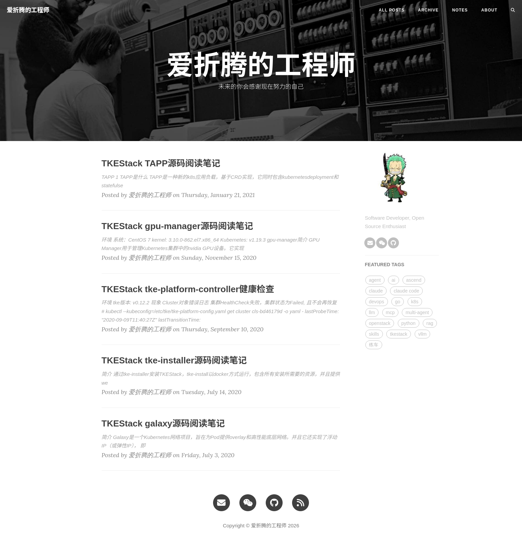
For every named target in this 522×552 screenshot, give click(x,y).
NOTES (460, 10)
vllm (422, 334)
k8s (415, 301)
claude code (406, 291)
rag (429, 323)
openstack (380, 323)
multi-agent (417, 312)
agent (375, 280)
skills (374, 334)
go (397, 301)
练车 (374, 345)
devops (376, 301)
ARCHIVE (428, 10)
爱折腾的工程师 (28, 10)
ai (393, 280)
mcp (390, 312)
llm (372, 312)
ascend (413, 280)
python (408, 323)
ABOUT (489, 10)
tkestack (398, 334)
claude (376, 291)
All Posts (391, 10)
